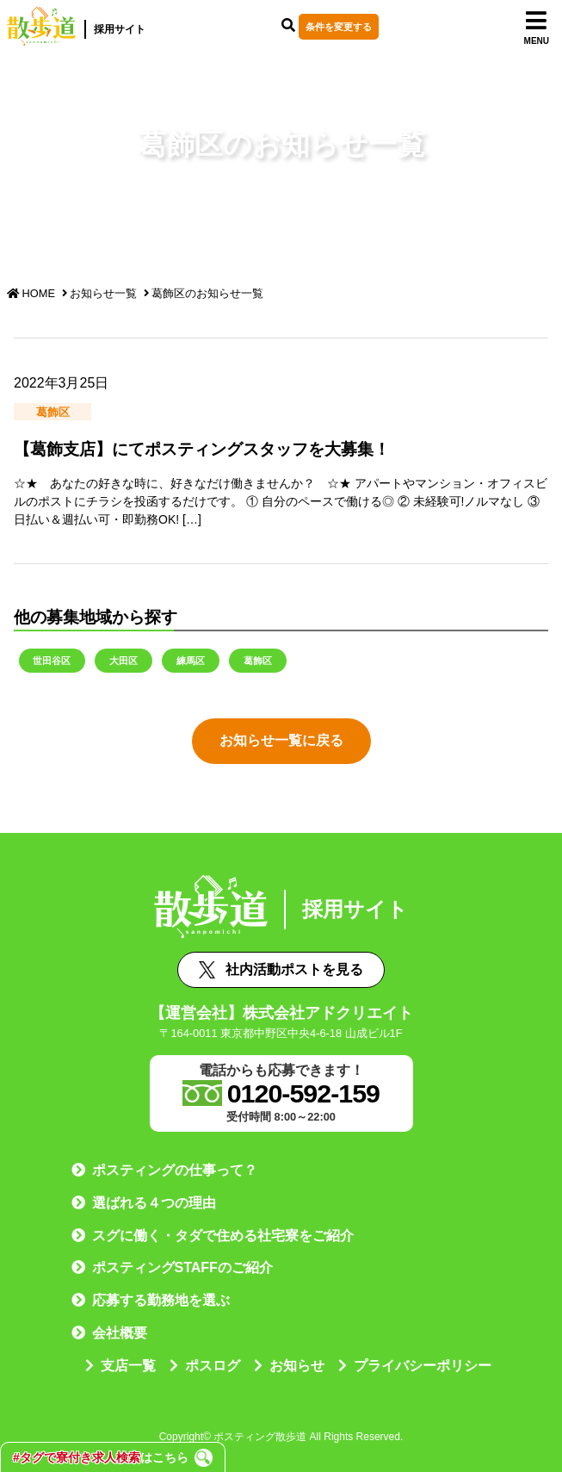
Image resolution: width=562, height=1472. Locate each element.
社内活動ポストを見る (281, 969)
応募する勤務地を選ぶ (161, 1300)
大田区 (123, 660)
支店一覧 (128, 1365)
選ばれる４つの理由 (154, 1203)
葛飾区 (258, 660)
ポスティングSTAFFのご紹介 (182, 1267)
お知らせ (296, 1365)
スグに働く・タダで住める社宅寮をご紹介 (223, 1235)
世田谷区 (52, 660)
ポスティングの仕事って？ (174, 1170)
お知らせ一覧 (103, 293)
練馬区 (190, 660)
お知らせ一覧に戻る (281, 740)
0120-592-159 (303, 1093)
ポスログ (212, 1365)
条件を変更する (342, 27)
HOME (31, 293)
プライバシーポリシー (422, 1365)
